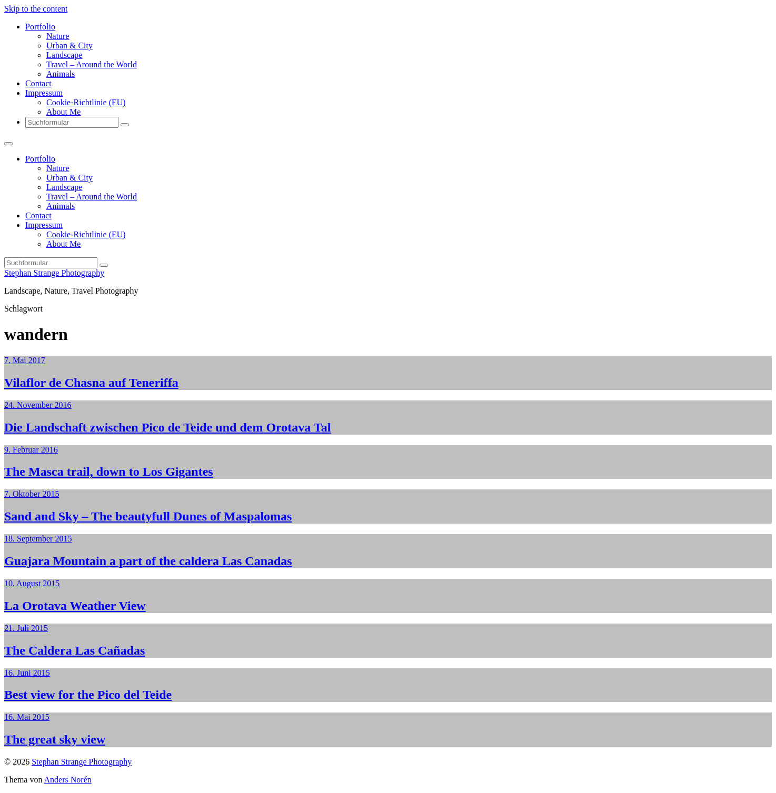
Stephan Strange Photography (54, 272)
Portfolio (40, 26)
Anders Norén (68, 779)
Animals (60, 73)
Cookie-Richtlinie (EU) (86, 102)
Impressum (44, 92)
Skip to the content (35, 8)
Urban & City (69, 45)
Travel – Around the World (91, 64)
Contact (38, 83)
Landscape (64, 55)
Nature (57, 36)
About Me (63, 111)
